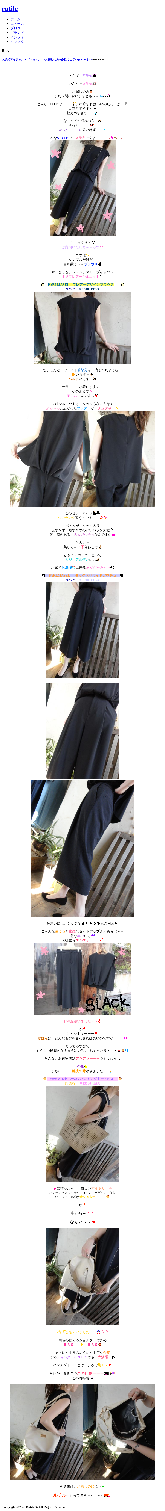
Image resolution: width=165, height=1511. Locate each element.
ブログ (15, 28)
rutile (10, 8)
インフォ (17, 37)
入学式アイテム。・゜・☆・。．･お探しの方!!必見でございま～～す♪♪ (47, 59)
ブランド (17, 33)
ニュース (17, 24)
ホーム (15, 19)
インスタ (17, 42)
